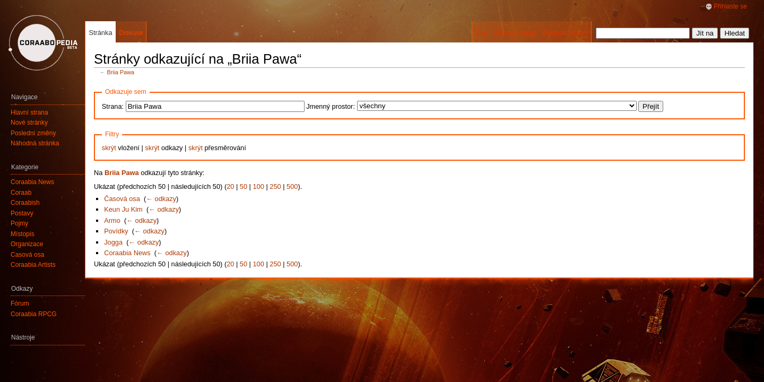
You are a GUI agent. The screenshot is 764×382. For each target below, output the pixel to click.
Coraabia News (127, 253)
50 (243, 186)
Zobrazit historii (565, 33)
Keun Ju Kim (123, 209)
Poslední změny (33, 133)
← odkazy (161, 199)
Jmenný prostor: (330, 106)
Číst (481, 33)
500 (292, 186)
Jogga (113, 242)
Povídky (116, 231)
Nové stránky (29, 122)
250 (275, 186)
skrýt (109, 148)
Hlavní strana (29, 112)
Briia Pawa (120, 72)
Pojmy (19, 223)
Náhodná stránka (35, 143)
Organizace (27, 244)
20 (230, 186)
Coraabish (25, 202)
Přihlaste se (730, 6)
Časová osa (122, 199)
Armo (112, 220)
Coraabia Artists (33, 264)
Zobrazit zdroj (514, 33)
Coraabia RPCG (34, 314)
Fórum (20, 303)
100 (258, 186)
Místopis (22, 234)
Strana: (113, 106)
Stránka (100, 33)
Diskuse (131, 33)
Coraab (21, 192)
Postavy (22, 213)
